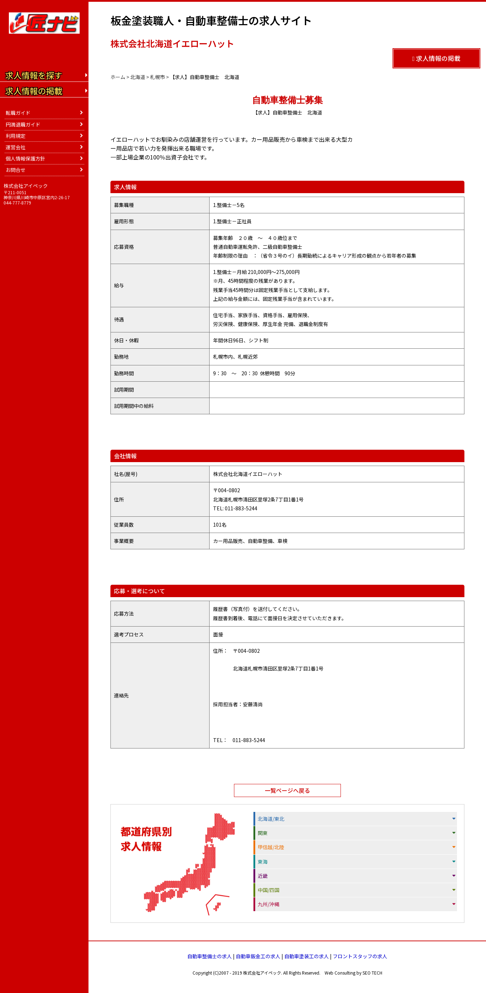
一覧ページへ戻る (287, 790)
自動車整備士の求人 (209, 956)
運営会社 (15, 147)
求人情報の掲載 (436, 58)
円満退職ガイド (23, 124)
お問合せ (15, 169)
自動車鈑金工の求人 (258, 956)
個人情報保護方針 (25, 158)
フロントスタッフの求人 (360, 956)
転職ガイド (18, 112)
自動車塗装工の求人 (306, 956)
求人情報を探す (33, 75)
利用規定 (15, 135)
